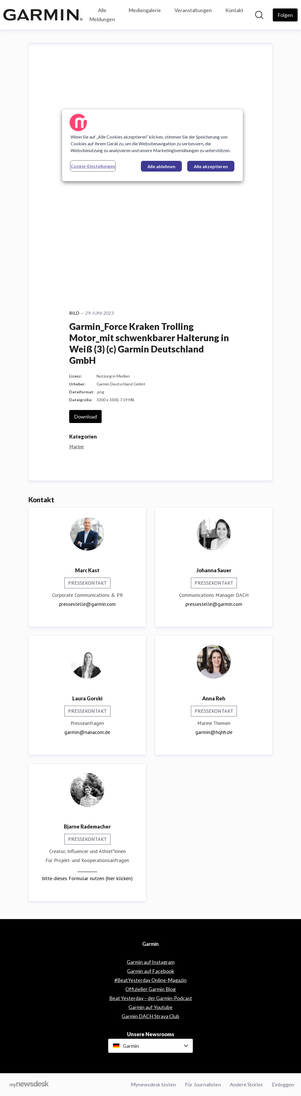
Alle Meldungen (102, 14)
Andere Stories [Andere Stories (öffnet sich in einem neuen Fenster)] (246, 1084)
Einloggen (283, 1084)
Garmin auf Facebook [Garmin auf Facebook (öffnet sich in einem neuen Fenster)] (150, 971)
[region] (152, 145)
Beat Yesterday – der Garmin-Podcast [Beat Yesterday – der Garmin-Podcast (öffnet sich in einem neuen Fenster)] (150, 998)
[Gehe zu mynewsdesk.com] (29, 1084)
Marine (76, 446)
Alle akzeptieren (211, 166)
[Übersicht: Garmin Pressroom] (42, 14)
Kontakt (234, 10)
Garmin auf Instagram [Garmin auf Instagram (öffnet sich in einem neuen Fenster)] (151, 962)
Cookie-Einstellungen (93, 166)
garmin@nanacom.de (87, 732)
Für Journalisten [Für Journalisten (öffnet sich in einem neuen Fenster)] (203, 1084)
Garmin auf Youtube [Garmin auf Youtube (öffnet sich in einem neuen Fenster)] (150, 1007)
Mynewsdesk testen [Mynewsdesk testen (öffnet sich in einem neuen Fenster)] (153, 1084)
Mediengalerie (144, 10)
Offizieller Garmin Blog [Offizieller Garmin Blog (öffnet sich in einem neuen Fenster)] (150, 989)
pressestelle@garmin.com (87, 604)
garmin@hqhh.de (213, 732)
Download (85, 416)
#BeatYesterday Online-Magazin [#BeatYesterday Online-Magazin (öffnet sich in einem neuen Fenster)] (150, 980)
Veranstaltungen (193, 10)
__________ (87, 869)
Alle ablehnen (161, 166)
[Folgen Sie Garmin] (285, 14)
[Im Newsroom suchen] (259, 14)
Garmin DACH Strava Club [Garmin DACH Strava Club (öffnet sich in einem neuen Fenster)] (150, 1016)
